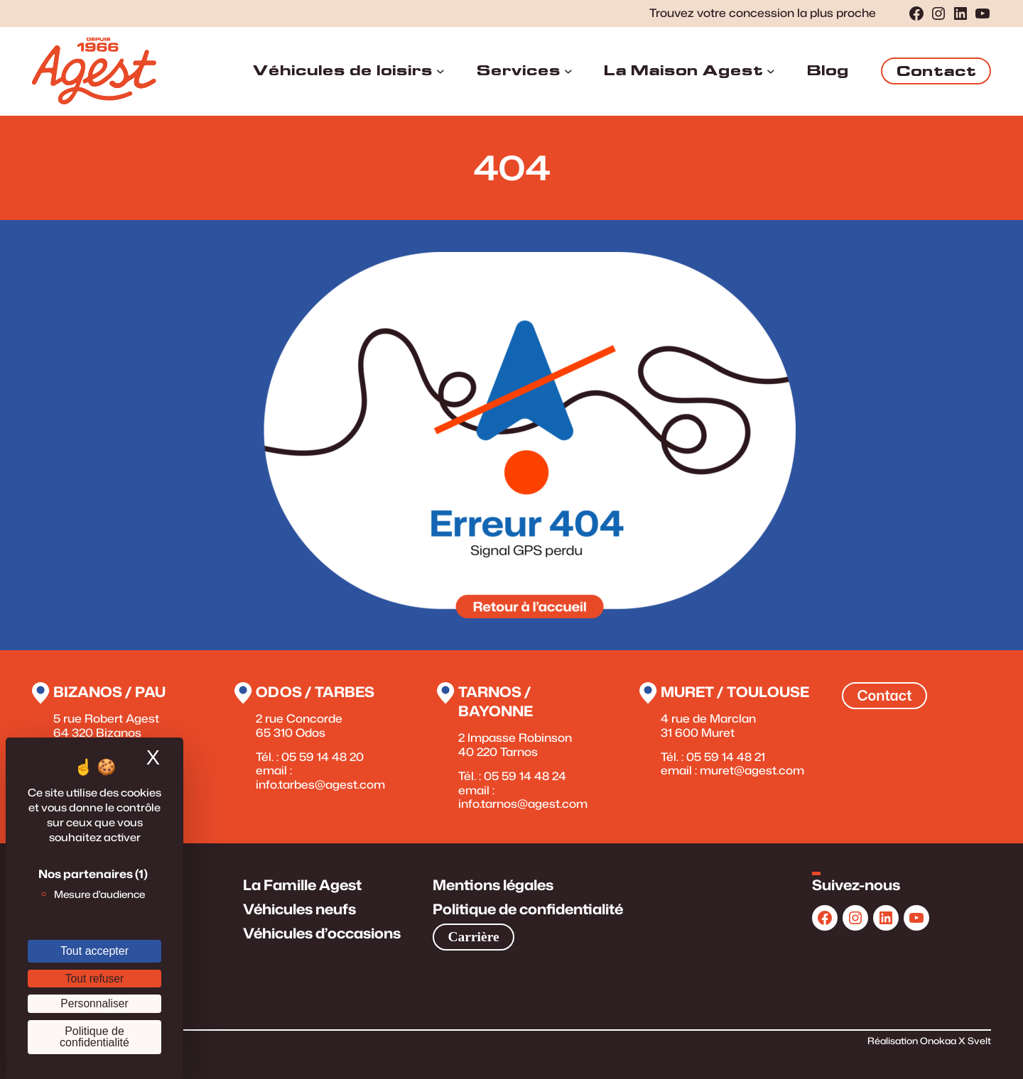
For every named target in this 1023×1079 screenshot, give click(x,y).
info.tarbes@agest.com (320, 784)
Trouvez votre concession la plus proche (762, 13)
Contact (936, 71)
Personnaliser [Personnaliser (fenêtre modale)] (94, 1003)
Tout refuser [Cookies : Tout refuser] (94, 979)
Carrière (473, 936)
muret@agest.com (752, 770)
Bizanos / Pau (109, 691)
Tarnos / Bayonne (495, 701)
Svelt (979, 1040)
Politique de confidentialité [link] (94, 1036)
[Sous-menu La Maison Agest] (771, 71)
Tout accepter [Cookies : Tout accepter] (94, 951)
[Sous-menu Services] (568, 71)
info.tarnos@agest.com (523, 803)
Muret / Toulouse (735, 691)
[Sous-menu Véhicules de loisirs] (440, 71)
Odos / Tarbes (315, 691)
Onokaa (939, 1040)
